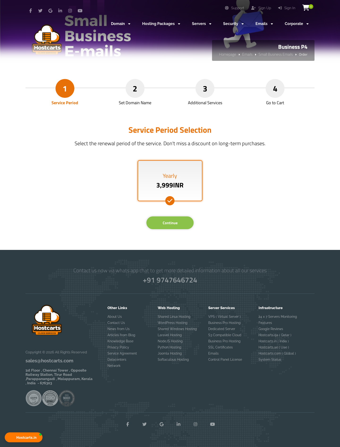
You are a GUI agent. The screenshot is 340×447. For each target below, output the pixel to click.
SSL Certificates (220, 347)
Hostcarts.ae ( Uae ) (274, 347)
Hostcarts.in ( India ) (274, 341)
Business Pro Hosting (224, 323)
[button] (23, 437)
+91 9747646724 (170, 280)
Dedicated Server (221, 329)
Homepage (227, 54)
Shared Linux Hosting (174, 317)
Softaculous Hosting (173, 359)
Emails (247, 54)
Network (113, 366)
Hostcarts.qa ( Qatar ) (275, 335)
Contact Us (116, 323)
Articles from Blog (121, 335)
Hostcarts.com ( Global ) (277, 353)
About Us (114, 317)
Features (265, 323)
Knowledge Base (120, 341)
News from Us (118, 329)
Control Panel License (225, 359)
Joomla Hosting (170, 353)
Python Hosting (169, 347)
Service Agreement (122, 353)
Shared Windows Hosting (177, 329)
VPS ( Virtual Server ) (224, 317)
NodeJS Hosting (170, 341)
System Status (270, 359)
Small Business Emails (276, 54)
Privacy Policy (118, 347)
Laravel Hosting (170, 335)
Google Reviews (271, 329)
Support (234, 8)
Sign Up (261, 8)
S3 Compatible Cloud (224, 335)
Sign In (286, 8)
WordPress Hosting (172, 323)
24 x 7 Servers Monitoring (278, 317)
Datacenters (116, 359)
